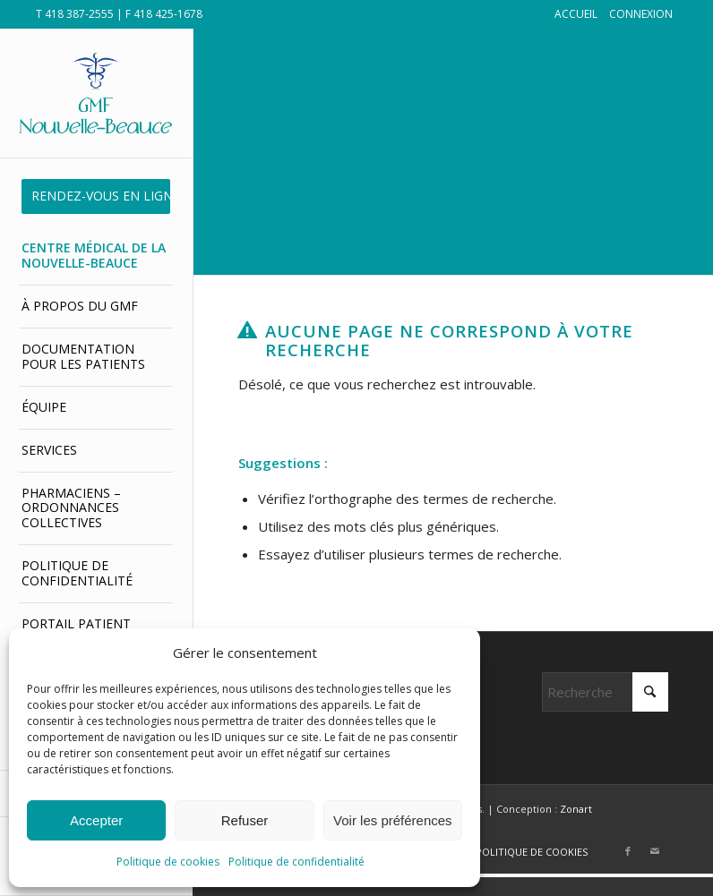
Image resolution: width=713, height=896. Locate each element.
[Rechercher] (605, 692)
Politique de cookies (167, 861)
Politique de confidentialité (296, 861)
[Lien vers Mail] (654, 851)
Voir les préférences (392, 820)
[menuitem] (96, 196)
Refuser (245, 820)
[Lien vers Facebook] (627, 851)
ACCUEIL (575, 13)
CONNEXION (641, 13)
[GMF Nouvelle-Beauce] (96, 92)
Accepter (96, 820)
